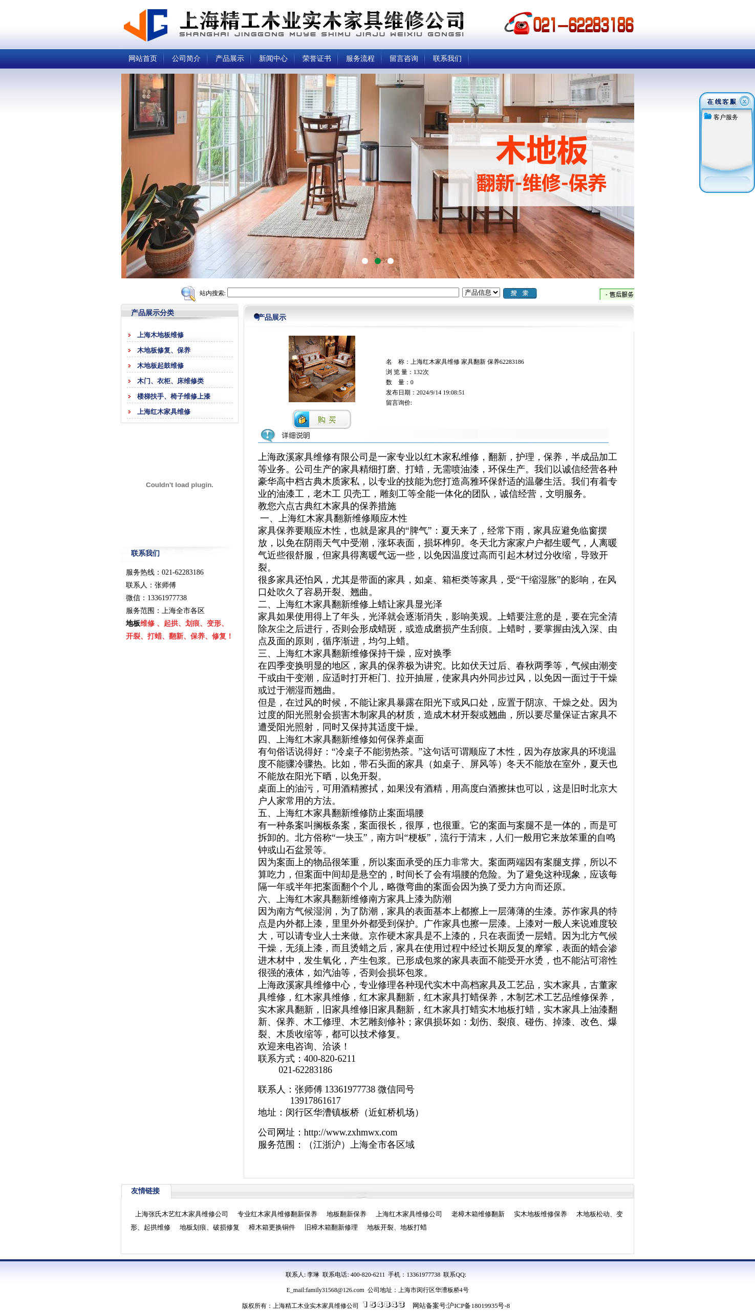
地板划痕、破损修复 (210, 1227)
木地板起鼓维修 (160, 365)
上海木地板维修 (160, 335)
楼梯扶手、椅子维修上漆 (173, 396)
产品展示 (229, 58)
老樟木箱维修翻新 (478, 1214)
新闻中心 (273, 58)
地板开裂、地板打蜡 (397, 1227)
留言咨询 (404, 58)
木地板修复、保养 (163, 350)
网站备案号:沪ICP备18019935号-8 (461, 1305)
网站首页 (142, 58)
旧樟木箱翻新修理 (331, 1227)
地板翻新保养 (346, 1214)
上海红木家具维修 (163, 411)
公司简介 (186, 58)
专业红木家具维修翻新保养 (277, 1214)
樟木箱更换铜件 (272, 1227)
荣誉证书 (317, 58)
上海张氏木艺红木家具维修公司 (181, 1214)
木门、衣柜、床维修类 (170, 381)
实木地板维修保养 (540, 1214)
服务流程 (360, 58)
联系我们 (447, 58)
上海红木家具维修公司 (409, 1214)
